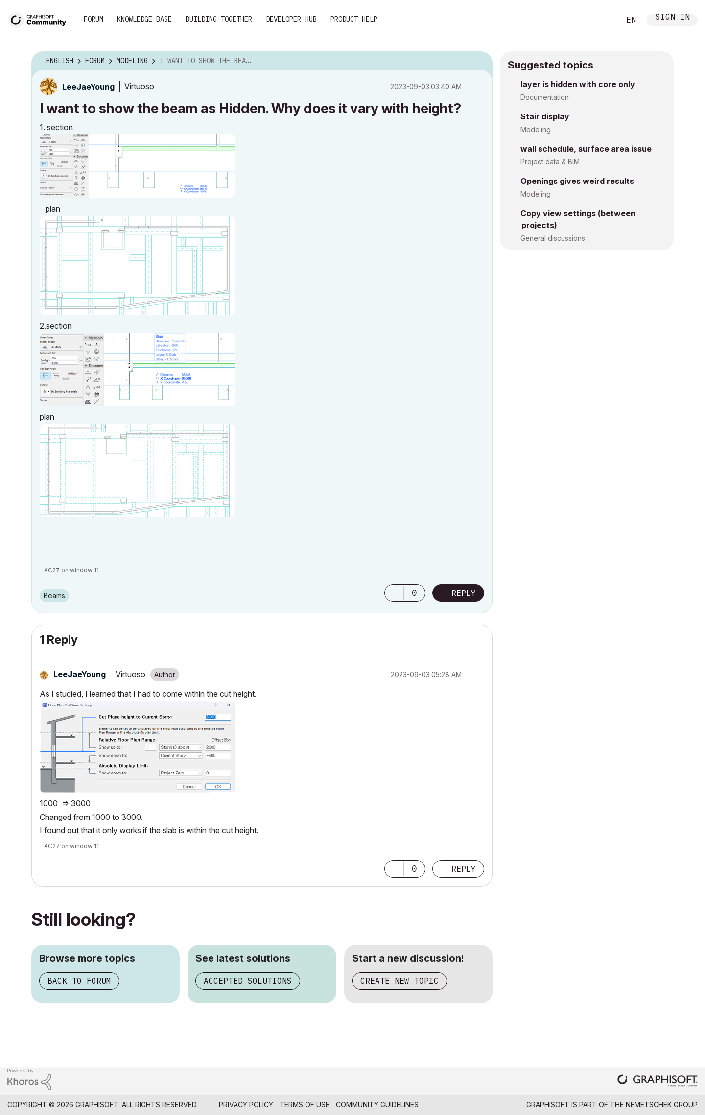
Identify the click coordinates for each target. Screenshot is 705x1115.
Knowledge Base (144, 19)
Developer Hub (291, 19)
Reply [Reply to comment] (463, 869)
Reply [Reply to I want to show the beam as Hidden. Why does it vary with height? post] (463, 593)
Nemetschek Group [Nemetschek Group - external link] (662, 1104)
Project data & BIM (550, 162)
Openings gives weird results (577, 181)
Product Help (353, 19)
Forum (93, 19)
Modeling (535, 129)
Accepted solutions (248, 981)
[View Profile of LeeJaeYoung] (88, 86)
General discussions (552, 238)
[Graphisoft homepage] (657, 1081)
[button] (137, 166)
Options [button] (478, 61)
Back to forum (79, 981)
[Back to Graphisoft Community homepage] (40, 19)
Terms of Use (304, 1104)
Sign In (673, 18)
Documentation (544, 97)
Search (602, 20)
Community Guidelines (377, 1104)
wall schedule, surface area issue (586, 149)
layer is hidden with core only (577, 84)
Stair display (544, 116)
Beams (54, 596)
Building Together (219, 19)
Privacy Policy (246, 1104)
